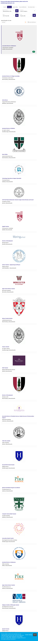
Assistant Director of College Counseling (10, 76)
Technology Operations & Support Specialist (11, 178)
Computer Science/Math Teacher (9, 513)
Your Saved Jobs (31, 7)
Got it (35, 634)
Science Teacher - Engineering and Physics (11, 264)
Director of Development (7, 240)
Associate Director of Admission (9, 45)
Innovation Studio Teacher (8, 538)
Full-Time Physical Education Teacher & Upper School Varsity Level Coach (18, 199)
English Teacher (5, 226)
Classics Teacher (5, 346)
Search (4, 7)
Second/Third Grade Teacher (8, 464)
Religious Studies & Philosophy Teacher (10, 605)
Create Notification (32, 22)
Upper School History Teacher (8, 288)
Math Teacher (5, 367)
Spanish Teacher (5, 628)
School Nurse (5, 100)
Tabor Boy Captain (6, 440)
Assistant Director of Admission (9, 562)
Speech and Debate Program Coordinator (11, 487)
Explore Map (15, 7)
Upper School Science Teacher (8, 585)
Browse (9, 7)
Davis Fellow (5, 154)
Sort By (3, 22)
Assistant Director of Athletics (8, 128)
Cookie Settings (28, 634)
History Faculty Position (7, 318)
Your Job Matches (22, 7)
